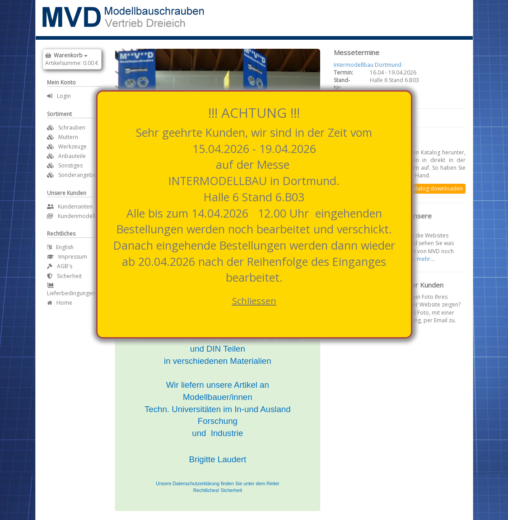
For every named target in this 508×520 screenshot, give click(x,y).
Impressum (67, 256)
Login (59, 96)
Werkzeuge (72, 146)
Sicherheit (64, 276)
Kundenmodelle (72, 216)
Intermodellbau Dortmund (367, 65)
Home (59, 302)
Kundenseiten (70, 206)
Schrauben (71, 127)
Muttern (68, 137)
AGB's (59, 266)
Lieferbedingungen (71, 290)
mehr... (425, 259)
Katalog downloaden (436, 188)
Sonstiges (70, 165)
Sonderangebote (80, 175)
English (60, 247)
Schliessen (254, 301)
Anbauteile (72, 156)
